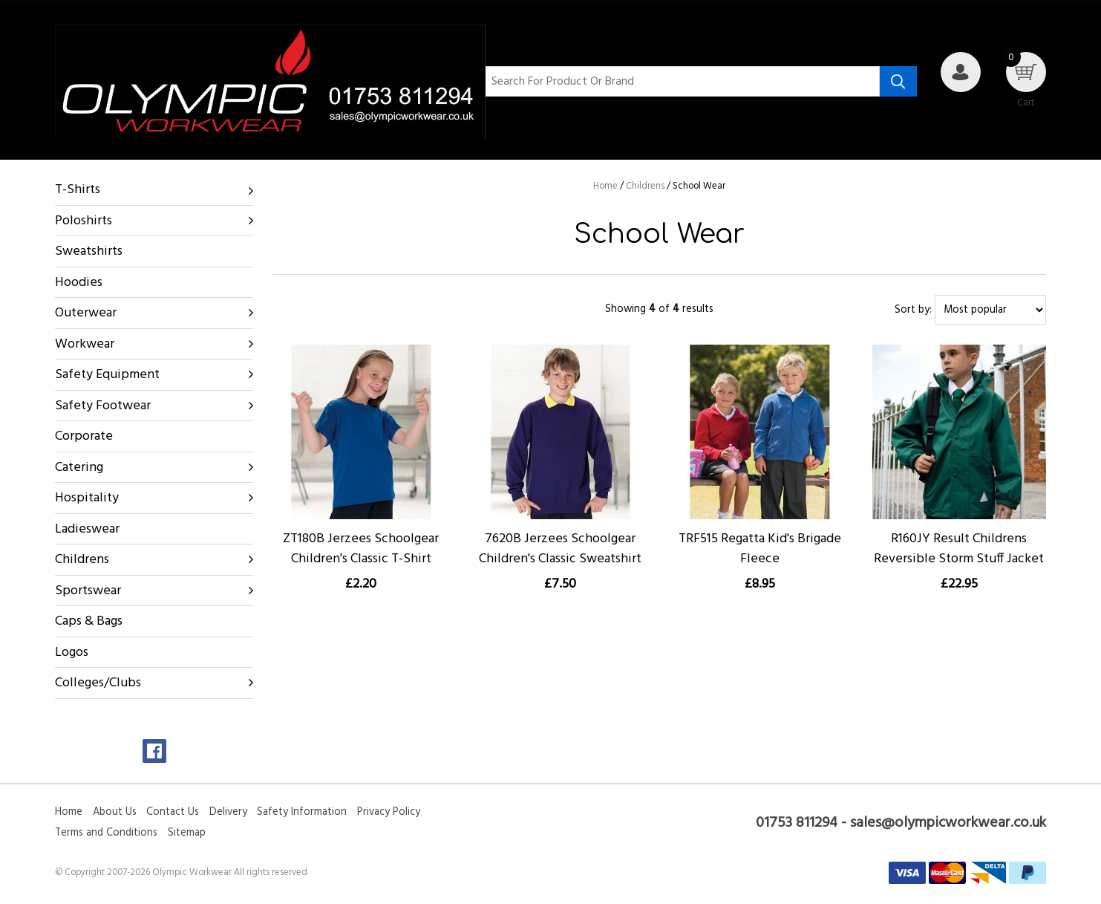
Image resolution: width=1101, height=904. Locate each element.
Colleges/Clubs (98, 683)
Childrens (82, 559)
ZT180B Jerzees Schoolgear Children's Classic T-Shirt (361, 549)
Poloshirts (83, 221)
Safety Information (302, 812)
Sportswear (88, 591)
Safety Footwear (103, 406)
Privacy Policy (388, 812)
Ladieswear (87, 529)
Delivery (228, 812)
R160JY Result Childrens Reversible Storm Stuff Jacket (959, 549)
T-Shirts (77, 190)
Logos (71, 652)
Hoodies (78, 282)
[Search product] (898, 81)
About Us (115, 812)
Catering (79, 467)
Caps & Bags (88, 621)
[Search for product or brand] (682, 81)
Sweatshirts (88, 251)
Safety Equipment (107, 375)
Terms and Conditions (106, 833)
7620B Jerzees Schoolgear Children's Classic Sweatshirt (560, 549)
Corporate (84, 436)
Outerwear (86, 313)
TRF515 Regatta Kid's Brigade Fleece (760, 549)
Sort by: (913, 310)
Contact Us (172, 812)
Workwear (84, 344)
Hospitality (87, 498)
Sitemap (187, 833)
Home (68, 812)
